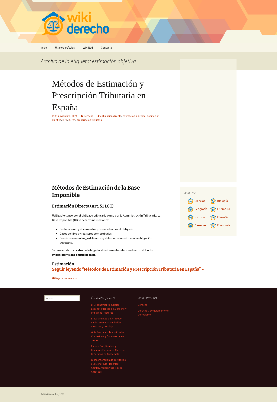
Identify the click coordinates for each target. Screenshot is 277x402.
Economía (220, 225)
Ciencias (196, 201)
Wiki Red (88, 47)
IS (70, 120)
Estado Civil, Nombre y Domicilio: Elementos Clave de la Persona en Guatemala (108, 350)
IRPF (65, 120)
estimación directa (110, 116)
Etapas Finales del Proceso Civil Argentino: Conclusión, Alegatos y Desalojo (106, 322)
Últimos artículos (65, 47)
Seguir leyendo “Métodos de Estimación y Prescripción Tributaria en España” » (128, 269)
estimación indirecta (134, 116)
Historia (196, 217)
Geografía (197, 209)
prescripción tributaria (89, 120)
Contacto (106, 47)
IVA (73, 120)
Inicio (44, 47)
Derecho (88, 116)
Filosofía (219, 217)
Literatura (220, 209)
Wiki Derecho (50, 394)
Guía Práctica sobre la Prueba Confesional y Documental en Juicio (107, 336)
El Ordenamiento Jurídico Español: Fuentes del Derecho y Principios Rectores (109, 308)
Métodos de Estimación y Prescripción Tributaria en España (99, 95)
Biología (219, 201)
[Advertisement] (132, 155)
